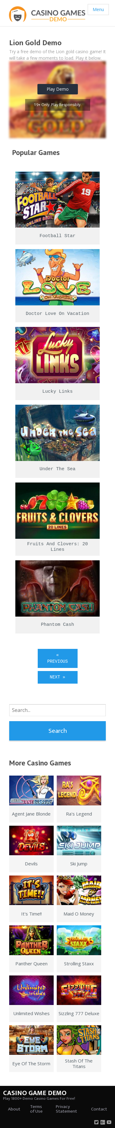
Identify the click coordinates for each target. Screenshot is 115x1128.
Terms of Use (36, 1109)
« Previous (57, 658)
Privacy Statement (66, 1109)
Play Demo (58, 89)
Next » (57, 677)
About (14, 1109)
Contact (99, 1109)
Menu (98, 9)
